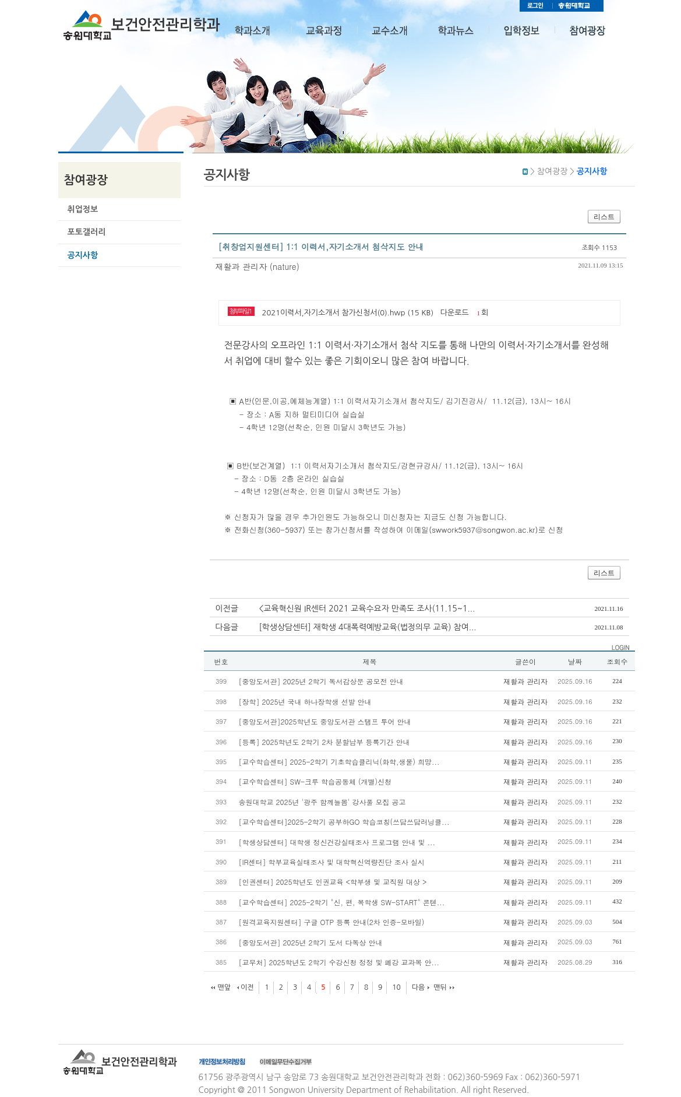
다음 (418, 987)
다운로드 (454, 313)
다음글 (227, 627)
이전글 (227, 608)
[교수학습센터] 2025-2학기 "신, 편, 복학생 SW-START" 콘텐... (342, 902)
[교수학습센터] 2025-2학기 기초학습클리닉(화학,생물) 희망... (339, 762)
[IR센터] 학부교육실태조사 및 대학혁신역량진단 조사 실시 (332, 862)
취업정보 (83, 209)
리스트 (604, 217)
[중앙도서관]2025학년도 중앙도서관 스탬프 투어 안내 (325, 721)
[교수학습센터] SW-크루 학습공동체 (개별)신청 (315, 781)
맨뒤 (440, 987)
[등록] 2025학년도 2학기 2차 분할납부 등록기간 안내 (324, 742)
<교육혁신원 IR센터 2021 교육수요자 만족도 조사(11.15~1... (367, 608)
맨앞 (224, 987)
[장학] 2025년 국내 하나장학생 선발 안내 (305, 701)
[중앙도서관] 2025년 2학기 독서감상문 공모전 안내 (321, 681)
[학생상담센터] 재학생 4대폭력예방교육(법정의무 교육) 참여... (368, 627)
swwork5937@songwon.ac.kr (483, 529)
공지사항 (83, 255)
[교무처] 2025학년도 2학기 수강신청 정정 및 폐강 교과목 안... (339, 962)
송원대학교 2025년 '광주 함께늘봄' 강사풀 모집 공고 (322, 802)
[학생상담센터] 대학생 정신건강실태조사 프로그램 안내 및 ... (337, 842)
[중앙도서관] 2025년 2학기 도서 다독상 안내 (311, 942)
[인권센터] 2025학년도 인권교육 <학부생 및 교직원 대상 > (333, 882)
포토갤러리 (87, 232)
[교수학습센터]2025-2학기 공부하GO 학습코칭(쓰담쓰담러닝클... (344, 822)
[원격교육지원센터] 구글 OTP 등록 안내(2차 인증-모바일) (332, 922)
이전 (247, 987)
